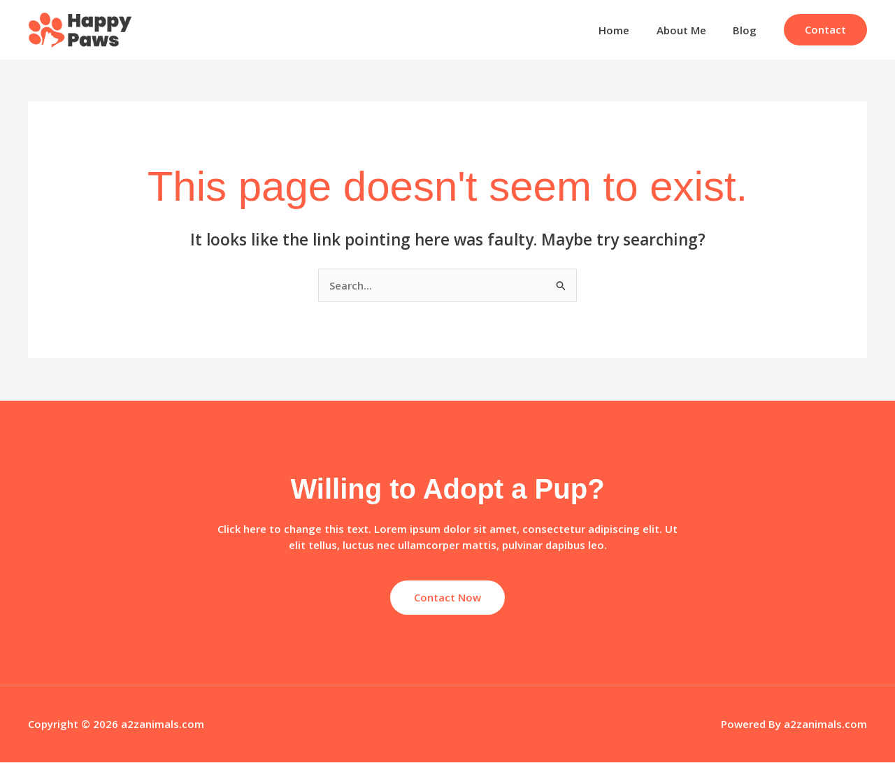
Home (628, 30)
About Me (690, 30)
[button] (825, 29)
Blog (747, 30)
